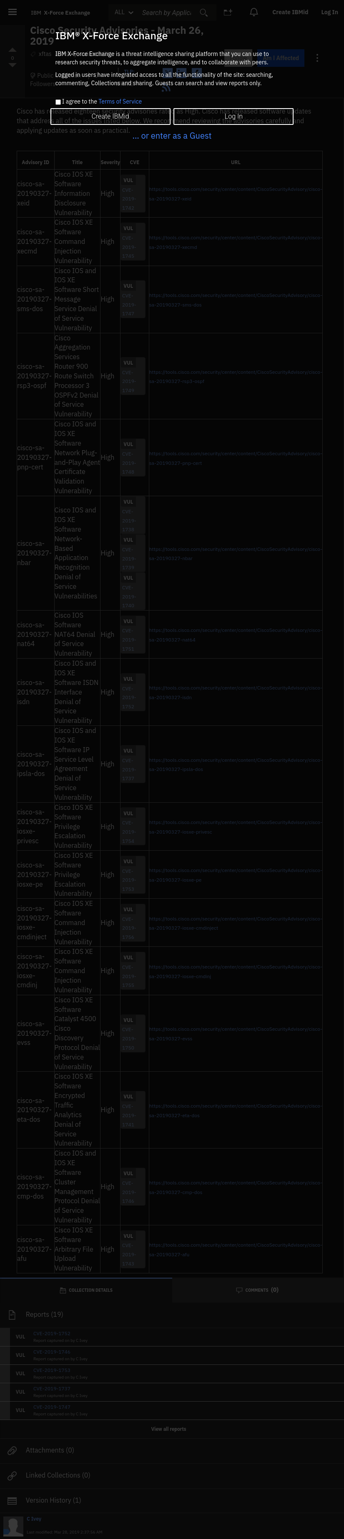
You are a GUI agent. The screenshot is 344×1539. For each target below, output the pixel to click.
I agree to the (102, 102)
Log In (234, 116)
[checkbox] (58, 102)
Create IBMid (110, 116)
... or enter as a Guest (171, 135)
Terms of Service (120, 101)
